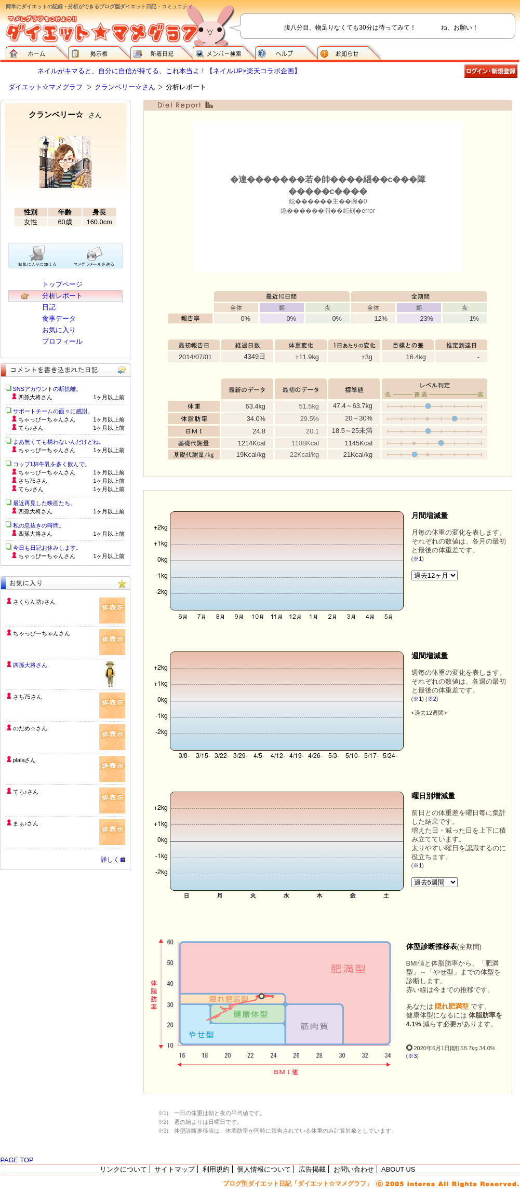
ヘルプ (286, 52)
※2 (432, 699)
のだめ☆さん (30, 728)
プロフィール (62, 341)
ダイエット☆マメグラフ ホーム (37, 52)
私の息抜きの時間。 (38, 525)
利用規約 (216, 1169)
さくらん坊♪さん (34, 602)
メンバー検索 (224, 52)
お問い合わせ (354, 1169)
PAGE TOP (17, 1160)
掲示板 (99, 52)
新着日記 (161, 52)
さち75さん (27, 697)
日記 (49, 307)
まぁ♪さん (25, 823)
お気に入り (59, 330)
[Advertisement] (65, 945)
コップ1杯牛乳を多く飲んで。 (51, 464)
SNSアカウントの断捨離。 (47, 389)
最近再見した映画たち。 (44, 503)
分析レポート (62, 296)
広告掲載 (312, 1169)
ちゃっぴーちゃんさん (41, 633)
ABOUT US (398, 1169)
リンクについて (123, 1169)
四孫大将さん (30, 665)
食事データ (59, 318)
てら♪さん (25, 792)
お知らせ (349, 52)
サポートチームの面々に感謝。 (53, 411)
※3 (412, 1056)
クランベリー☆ (65, 114)
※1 (417, 558)
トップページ (62, 284)
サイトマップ (174, 1169)
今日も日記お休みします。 (47, 548)
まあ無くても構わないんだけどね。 (58, 442)
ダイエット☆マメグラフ (45, 87)
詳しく (110, 860)
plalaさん (24, 760)
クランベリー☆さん (125, 87)
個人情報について (264, 1169)
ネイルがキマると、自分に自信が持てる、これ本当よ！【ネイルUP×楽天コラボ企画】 (168, 71)
